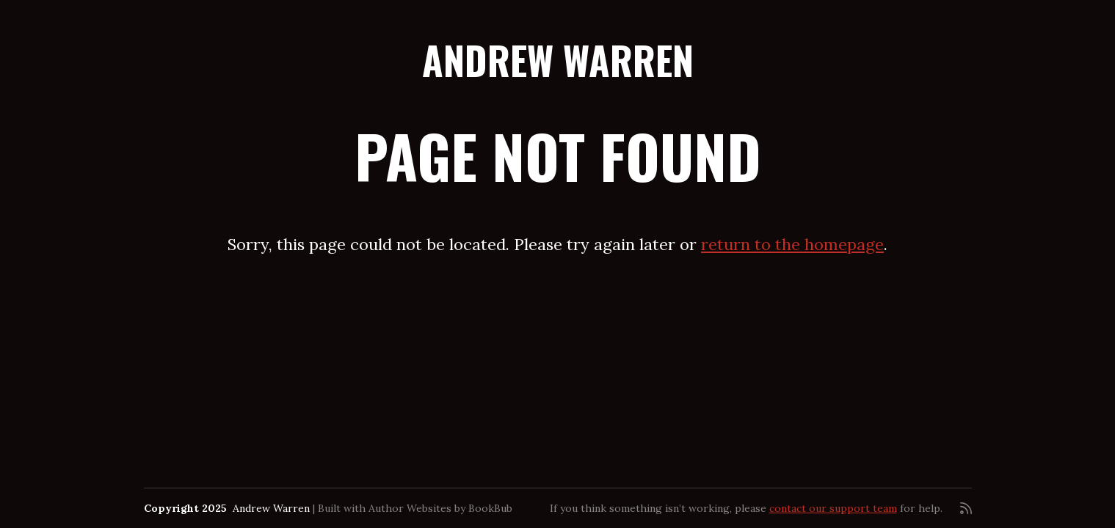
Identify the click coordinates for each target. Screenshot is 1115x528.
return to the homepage (792, 244)
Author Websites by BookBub (440, 508)
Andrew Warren (558, 60)
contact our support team (833, 508)
